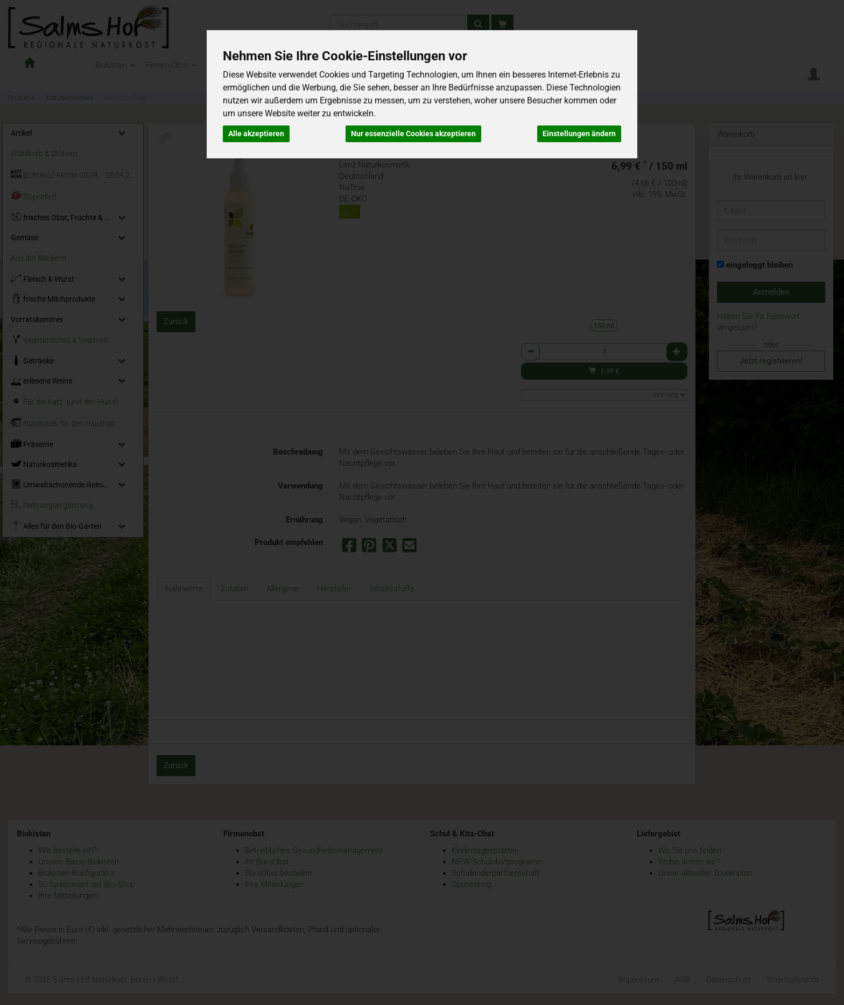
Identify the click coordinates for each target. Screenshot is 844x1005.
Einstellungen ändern (579, 133)
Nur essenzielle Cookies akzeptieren (413, 133)
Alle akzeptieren (256, 133)
